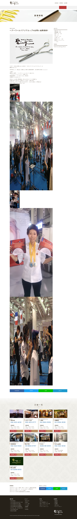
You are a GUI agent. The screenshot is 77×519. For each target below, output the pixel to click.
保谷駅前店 (16, 443)
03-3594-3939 (60, 422)
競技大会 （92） (58, 31)
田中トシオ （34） (58, 33)
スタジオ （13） (58, 36)
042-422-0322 (16, 446)
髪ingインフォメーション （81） (59, 41)
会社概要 (65, 3)
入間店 (46, 420)
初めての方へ (27, 500)
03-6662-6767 (30, 446)
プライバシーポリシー (58, 506)
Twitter (31, 390)
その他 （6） (57, 37)
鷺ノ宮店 (31, 443)
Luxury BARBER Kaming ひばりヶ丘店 (17, 502)
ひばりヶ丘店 (31, 420)
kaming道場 (60, 443)
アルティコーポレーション (44, 506)
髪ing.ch (41, 500)
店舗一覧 (26, 502)
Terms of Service (35, 515)
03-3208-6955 (16, 469)
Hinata (46, 443)
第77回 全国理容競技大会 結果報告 (20, 491)
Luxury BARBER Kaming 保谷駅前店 (16, 506)
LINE (46, 390)
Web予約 (13, 430)
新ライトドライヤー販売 (17, 490)
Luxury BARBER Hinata (14, 509)
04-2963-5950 (45, 422)
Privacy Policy (28, 515)
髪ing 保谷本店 (13, 500)
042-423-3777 (30, 422)
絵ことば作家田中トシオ (44, 502)
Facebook (17, 390)
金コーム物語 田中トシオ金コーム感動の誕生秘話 (23, 487)
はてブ (60, 390)
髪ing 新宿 (16, 467)
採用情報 (60, 3)
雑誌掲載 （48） (58, 32)
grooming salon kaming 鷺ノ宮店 (17, 507)
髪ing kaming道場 (13, 510)
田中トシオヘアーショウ (44, 505)
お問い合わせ (57, 505)
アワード (26, 507)
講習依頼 (56, 3)
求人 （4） (57, 35)
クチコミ (19, 430)
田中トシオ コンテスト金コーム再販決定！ (22, 489)
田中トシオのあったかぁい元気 (45, 503)
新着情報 (26, 506)
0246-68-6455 (45, 446)
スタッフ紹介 (27, 503)
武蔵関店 (60, 420)
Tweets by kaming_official (60, 46)
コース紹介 (27, 505)
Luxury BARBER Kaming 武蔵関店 (16, 505)
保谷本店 (16, 420)
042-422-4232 (16, 422)
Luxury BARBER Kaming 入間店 (15, 503)
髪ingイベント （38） (59, 39)
